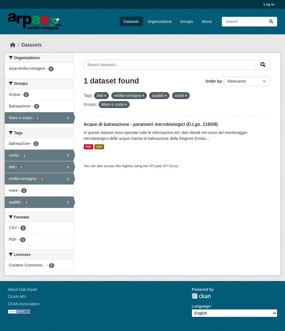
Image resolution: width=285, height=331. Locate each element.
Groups (186, 21)
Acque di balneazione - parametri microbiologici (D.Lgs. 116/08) (151, 124)
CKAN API (17, 296)
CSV (99, 146)
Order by (213, 81)
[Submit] (271, 22)
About (207, 21)
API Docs (169, 166)
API (151, 166)
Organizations (159, 21)
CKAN (201, 296)
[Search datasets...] (249, 22)
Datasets (131, 21)
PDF (88, 146)
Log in (269, 4)
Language (201, 306)
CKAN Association (24, 304)
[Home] (13, 45)
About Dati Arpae (22, 289)
